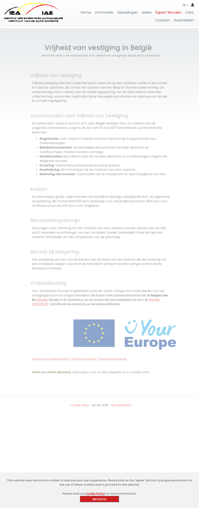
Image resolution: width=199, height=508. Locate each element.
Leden (147, 12)
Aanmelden (184, 20)
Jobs (189, 12)
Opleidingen (127, 12)
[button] (185, 5)
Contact (162, 20)
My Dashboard (122, 405)
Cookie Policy (81, 405)
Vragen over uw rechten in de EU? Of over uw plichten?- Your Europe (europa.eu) (80, 358)
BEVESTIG (99, 499)
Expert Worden (168, 12)
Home (86, 12)
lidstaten (43, 300)
